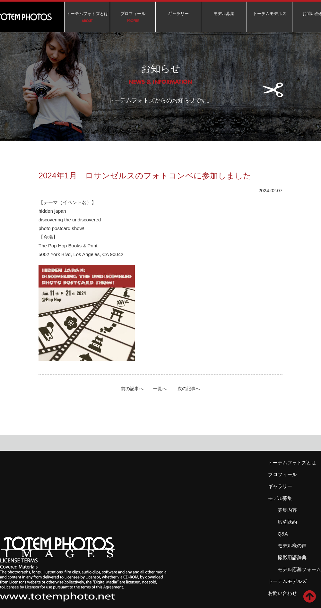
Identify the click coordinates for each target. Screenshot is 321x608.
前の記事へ (132, 388)
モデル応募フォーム (299, 569)
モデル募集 (223, 13)
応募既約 (287, 522)
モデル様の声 (292, 545)
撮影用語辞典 (292, 557)
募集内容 (287, 510)
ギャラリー (178, 13)
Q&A (283, 533)
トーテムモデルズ (269, 13)
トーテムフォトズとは (87, 13)
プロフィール (132, 13)
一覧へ (160, 388)
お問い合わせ (282, 593)
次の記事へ (189, 388)
